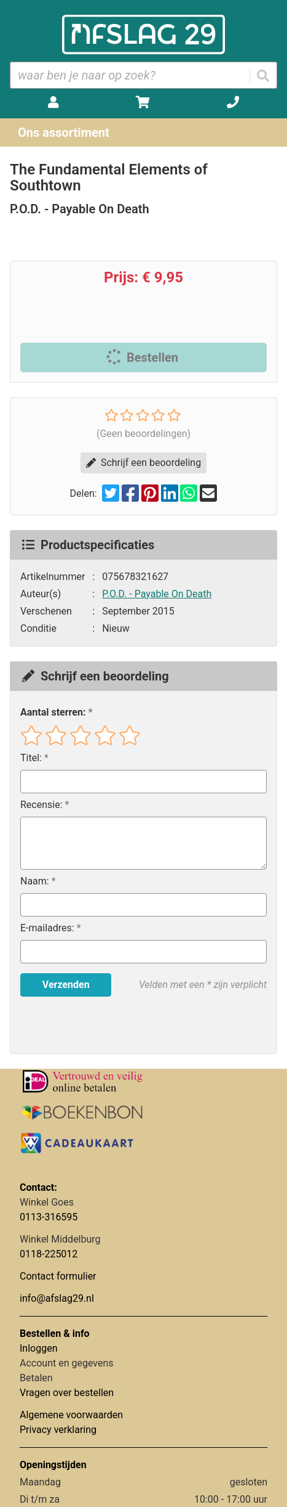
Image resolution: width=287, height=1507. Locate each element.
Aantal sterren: (52, 712)
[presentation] (99, 1025)
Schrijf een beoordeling (143, 462)
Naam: (34, 881)
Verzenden (66, 984)
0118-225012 (48, 1254)
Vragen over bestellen (67, 1393)
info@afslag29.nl (57, 1298)
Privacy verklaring (58, 1430)
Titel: (31, 758)
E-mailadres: (47, 928)
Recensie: (41, 805)
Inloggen (39, 1348)
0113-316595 (48, 1217)
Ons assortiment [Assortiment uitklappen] (63, 132)
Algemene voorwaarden (71, 1415)
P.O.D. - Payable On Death (156, 594)
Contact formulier (58, 1276)
